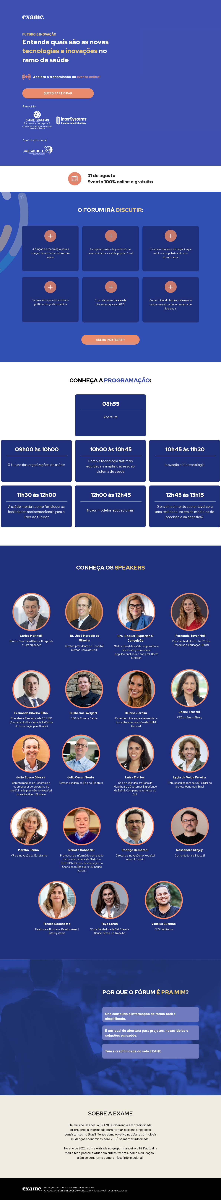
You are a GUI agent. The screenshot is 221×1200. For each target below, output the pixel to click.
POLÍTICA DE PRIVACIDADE (114, 1190)
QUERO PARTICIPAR (58, 93)
